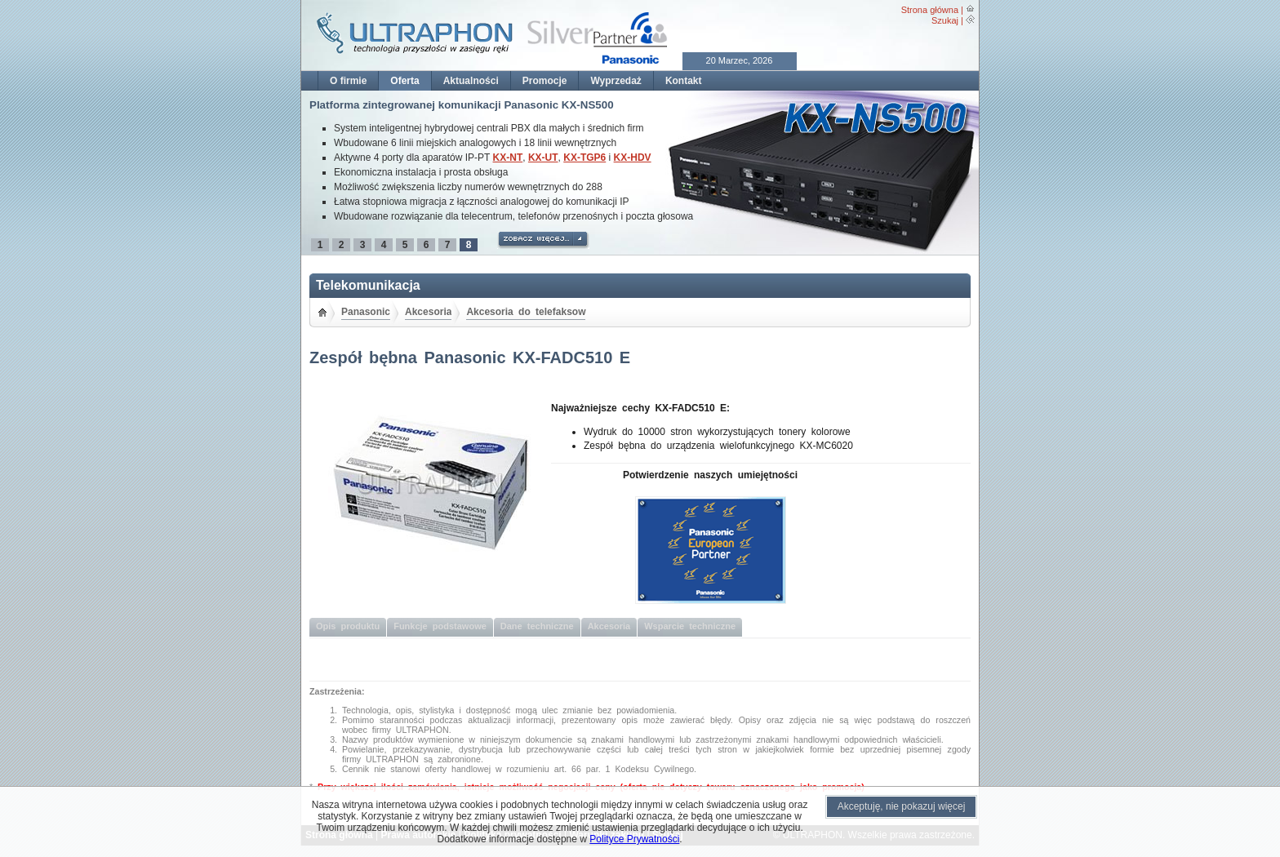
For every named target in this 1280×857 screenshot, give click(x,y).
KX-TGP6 (584, 157)
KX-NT (508, 157)
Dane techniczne (537, 626)
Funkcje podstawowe (440, 626)
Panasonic (365, 311)
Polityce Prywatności (634, 839)
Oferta (404, 81)
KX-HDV (632, 157)
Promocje (544, 81)
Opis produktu (348, 626)
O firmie (348, 81)
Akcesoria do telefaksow (525, 311)
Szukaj (944, 20)
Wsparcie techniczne (690, 626)
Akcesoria (428, 311)
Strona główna (929, 10)
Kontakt (683, 81)
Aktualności (471, 81)
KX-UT (543, 157)
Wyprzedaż (615, 81)
